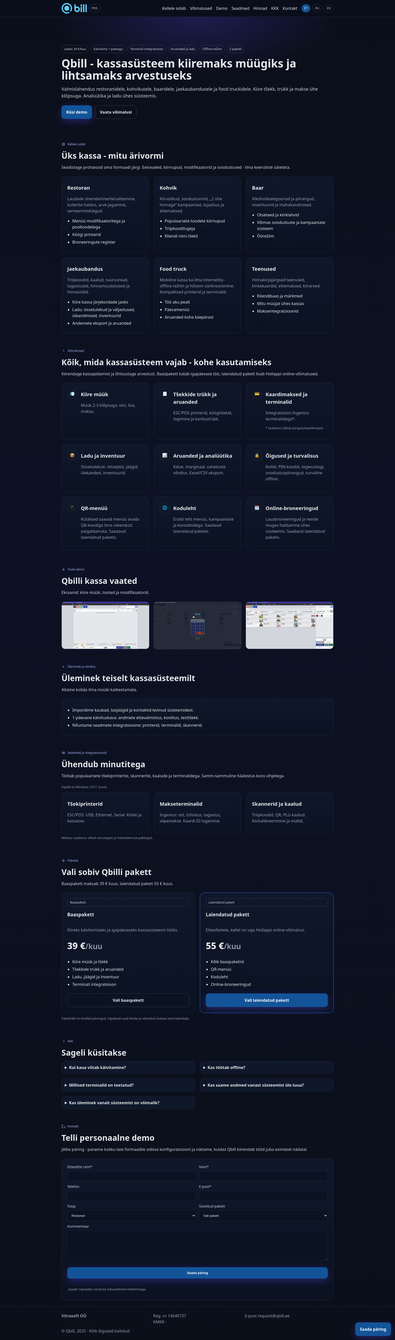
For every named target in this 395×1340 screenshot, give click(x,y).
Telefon (73, 1186)
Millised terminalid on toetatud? (101, 1085)
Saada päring (197, 1273)
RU (317, 8)
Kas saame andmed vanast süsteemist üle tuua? (256, 1085)
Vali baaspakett (128, 1000)
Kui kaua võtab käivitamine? (97, 1067)
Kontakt (290, 8)
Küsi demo (76, 112)
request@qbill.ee (273, 1316)
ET (306, 8)
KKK (275, 8)
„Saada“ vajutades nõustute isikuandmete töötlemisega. (107, 1289)
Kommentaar (78, 1226)
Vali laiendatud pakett (267, 1000)
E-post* (205, 1186)
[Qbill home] (80, 8)
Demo (221, 8)
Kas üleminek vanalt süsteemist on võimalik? (114, 1103)
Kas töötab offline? (226, 1067)
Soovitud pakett (212, 1206)
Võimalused (201, 8)
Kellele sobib (174, 8)
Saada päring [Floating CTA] (373, 1329)
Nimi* (204, 1166)
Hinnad (260, 8)
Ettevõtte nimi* (79, 1166)
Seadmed (240, 8)
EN (329, 8)
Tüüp (71, 1206)
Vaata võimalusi (116, 112)
